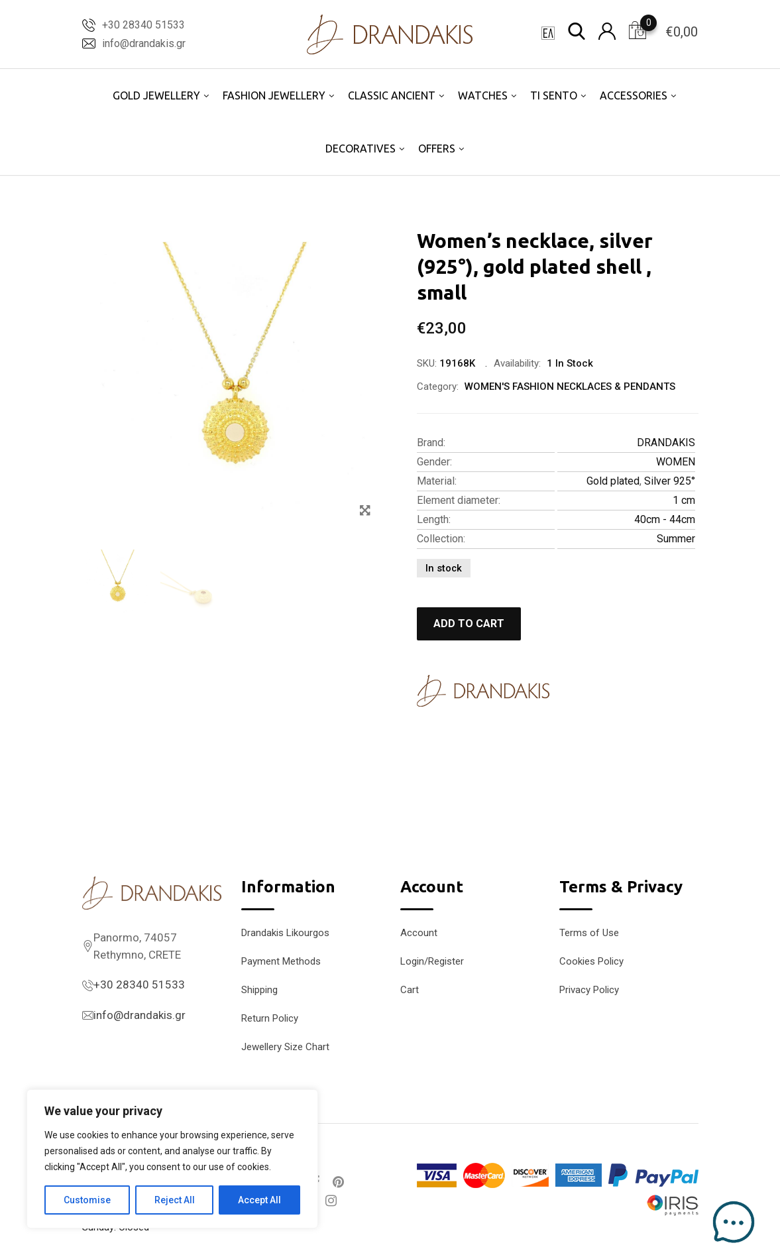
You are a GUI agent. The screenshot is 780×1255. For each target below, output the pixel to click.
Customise (87, 1200)
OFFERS (436, 148)
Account (418, 933)
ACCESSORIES (633, 95)
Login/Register (432, 961)
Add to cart (468, 623)
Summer (676, 538)
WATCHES (483, 95)
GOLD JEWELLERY (156, 95)
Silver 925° (669, 481)
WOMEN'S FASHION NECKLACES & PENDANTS (570, 386)
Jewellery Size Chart (285, 1047)
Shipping (259, 990)
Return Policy (269, 1018)
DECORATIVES (360, 148)
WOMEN (675, 461)
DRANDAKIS (666, 442)
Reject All (174, 1200)
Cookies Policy (591, 961)
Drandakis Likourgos (285, 933)
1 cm (684, 500)
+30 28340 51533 (143, 25)
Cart (409, 990)
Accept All (259, 1200)
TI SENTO (553, 95)
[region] (172, 1158)
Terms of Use (589, 933)
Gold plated (613, 481)
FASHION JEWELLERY (274, 95)
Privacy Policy (589, 990)
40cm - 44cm (664, 519)
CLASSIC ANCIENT (391, 95)
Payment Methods (281, 961)
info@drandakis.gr (144, 43)
